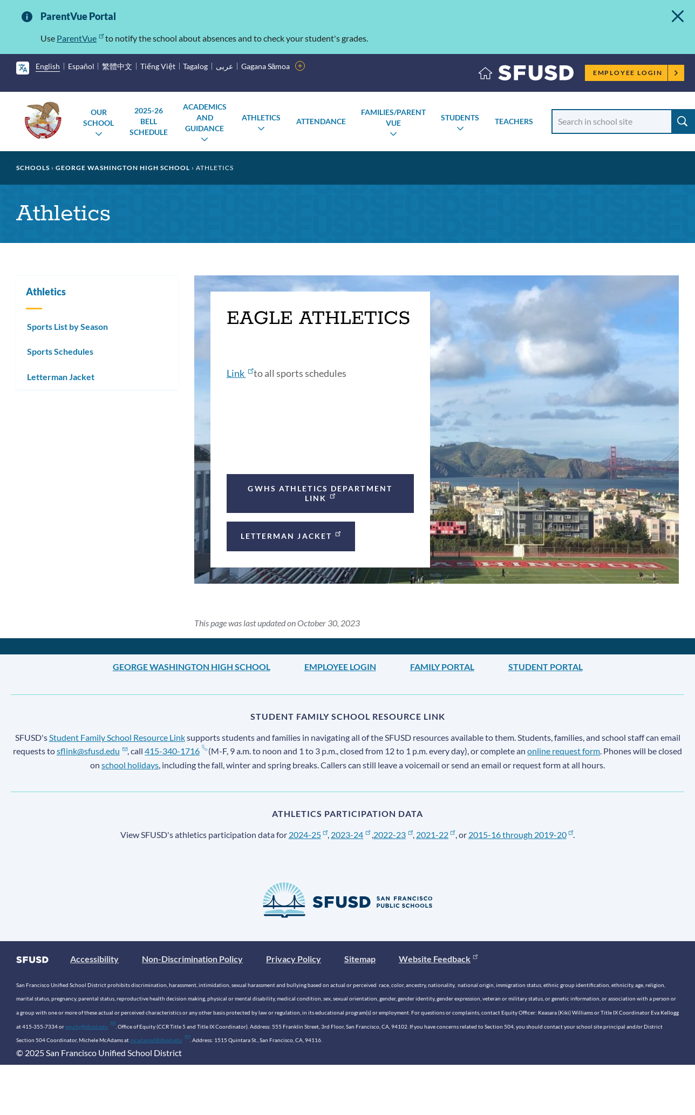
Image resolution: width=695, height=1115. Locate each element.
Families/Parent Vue (393, 117)
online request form (563, 751)
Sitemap (360, 959)
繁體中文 (117, 66)
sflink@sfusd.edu (92, 751)
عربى (224, 66)
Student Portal (545, 666)
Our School (98, 117)
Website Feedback (438, 959)
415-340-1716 (176, 751)
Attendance (321, 121)
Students (460, 117)
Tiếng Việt (157, 66)
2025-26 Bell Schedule (149, 121)
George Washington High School (123, 168)
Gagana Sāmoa (265, 66)
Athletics (261, 117)
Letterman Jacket (292, 535)
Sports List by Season (67, 326)
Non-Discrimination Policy (192, 959)
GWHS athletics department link (320, 493)
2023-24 (350, 834)
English (48, 66)
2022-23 (393, 834)
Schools (33, 168)
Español (81, 66)
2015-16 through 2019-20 (521, 834)
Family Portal (442, 666)
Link (240, 373)
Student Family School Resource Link (117, 737)
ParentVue (80, 38)
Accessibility (94, 959)
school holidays (130, 765)
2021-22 (435, 834)
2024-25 (308, 834)
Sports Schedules (60, 351)
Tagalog (195, 66)
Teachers (514, 121)
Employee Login (636, 73)
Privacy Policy (293, 959)
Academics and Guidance (205, 117)
